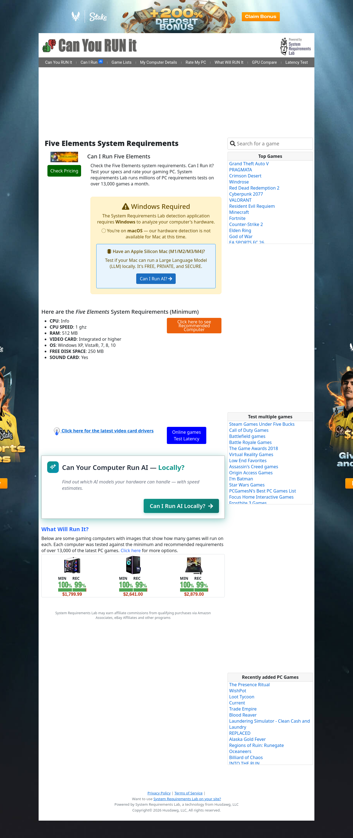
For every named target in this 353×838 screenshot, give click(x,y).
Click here (131, 550)
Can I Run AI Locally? (181, 506)
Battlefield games (247, 436)
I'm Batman (241, 479)
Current (237, 703)
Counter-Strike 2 (246, 224)
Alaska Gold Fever (247, 739)
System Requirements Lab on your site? (187, 798)
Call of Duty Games (249, 430)
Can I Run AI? (156, 279)
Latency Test (296, 62)
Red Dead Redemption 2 (254, 188)
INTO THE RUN (244, 763)
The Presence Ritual (249, 685)
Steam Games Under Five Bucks (262, 424)
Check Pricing (64, 171)
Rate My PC (196, 62)
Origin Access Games (251, 473)
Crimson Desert (245, 176)
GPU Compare (264, 62)
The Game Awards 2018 (253, 448)
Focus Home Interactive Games (261, 497)
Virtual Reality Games (251, 454)
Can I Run (92, 62)
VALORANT (240, 200)
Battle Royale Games (250, 442)
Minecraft (239, 212)
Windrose (239, 182)
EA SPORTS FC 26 (246, 243)
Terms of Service (189, 793)
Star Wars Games (247, 485)
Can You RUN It (58, 62)
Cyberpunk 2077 (246, 194)
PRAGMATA (240, 170)
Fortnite (237, 218)
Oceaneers (240, 751)
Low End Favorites (248, 460)
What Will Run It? (65, 529)
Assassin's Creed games (253, 467)
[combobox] (274, 143)
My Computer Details (158, 62)
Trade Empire (243, 709)
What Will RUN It (229, 62)
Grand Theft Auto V (249, 164)
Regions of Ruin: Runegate (256, 745)
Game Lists (122, 62)
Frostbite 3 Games (248, 503)
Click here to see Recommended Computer (194, 325)
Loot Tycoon (241, 697)
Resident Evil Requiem (252, 206)
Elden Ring (240, 230)
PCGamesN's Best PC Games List (262, 491)
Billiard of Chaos (246, 757)
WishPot (237, 691)
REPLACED (240, 733)
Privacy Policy (159, 793)
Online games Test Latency (186, 435)
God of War (241, 236)
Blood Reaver (243, 715)
